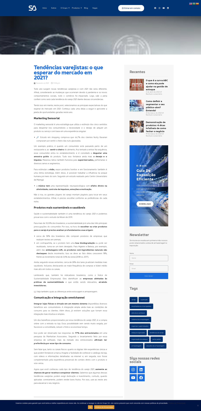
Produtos (76, 8)
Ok (90, 407)
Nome (132, 253)
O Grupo (64, 8)
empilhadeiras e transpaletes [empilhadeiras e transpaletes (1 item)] (141, 306)
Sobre (53, 8)
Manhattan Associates (57, 336)
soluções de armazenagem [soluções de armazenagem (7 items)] (155, 346)
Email (131, 264)
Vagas (94, 8)
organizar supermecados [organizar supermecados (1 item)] (140, 326)
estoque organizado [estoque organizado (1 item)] (138, 333)
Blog (86, 8)
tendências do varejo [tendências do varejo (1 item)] (157, 333)
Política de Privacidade (176, 403)
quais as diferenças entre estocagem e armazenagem (73, 291)
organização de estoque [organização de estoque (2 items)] (140, 339)
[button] (156, 219)
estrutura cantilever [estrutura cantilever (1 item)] (138, 313)
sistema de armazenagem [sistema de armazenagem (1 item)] (140, 319)
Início (45, 8)
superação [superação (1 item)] (144, 300)
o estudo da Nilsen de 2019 (60, 217)
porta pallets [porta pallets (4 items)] (156, 339)
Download (145, 204)
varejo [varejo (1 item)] (134, 300)
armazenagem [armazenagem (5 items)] (136, 346)
